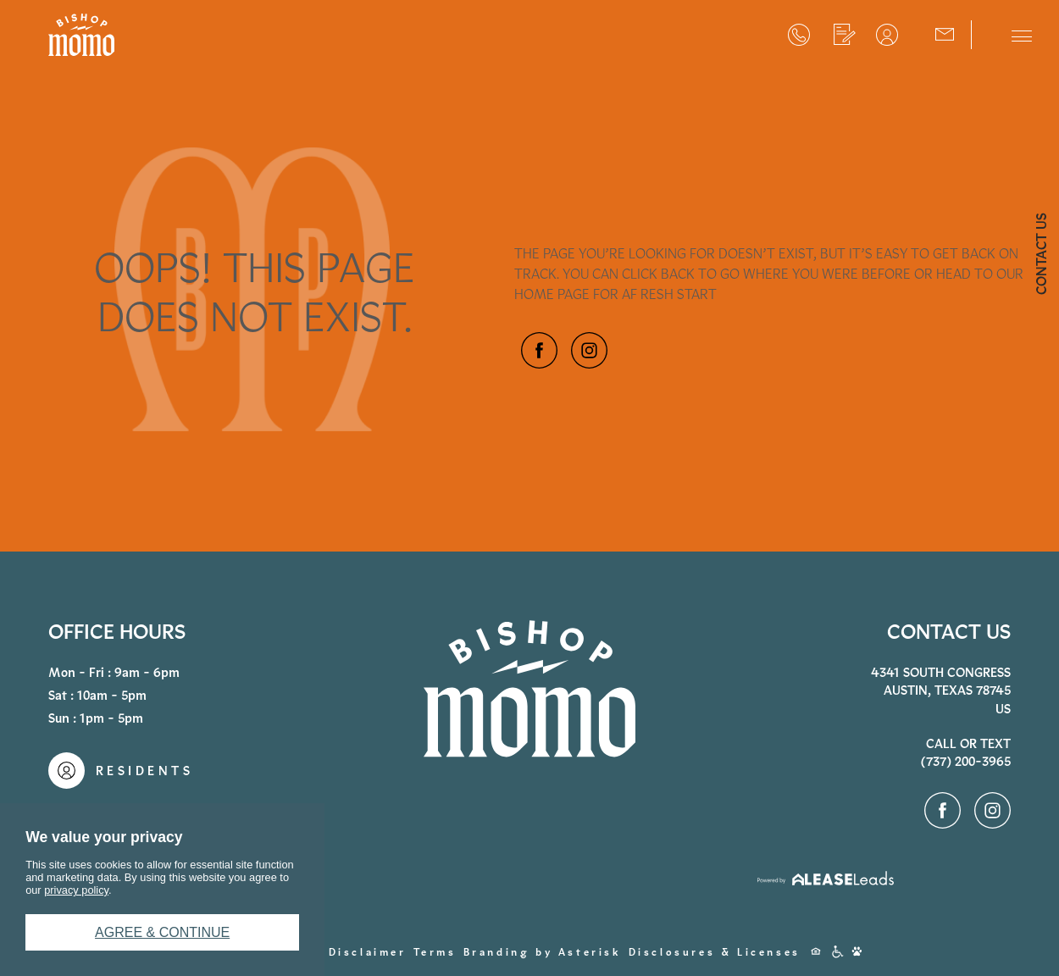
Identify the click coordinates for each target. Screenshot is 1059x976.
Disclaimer (368, 952)
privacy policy (76, 890)
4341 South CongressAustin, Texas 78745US (941, 691)
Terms (435, 952)
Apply (845, 35)
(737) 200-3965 (799, 35)
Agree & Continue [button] (162, 932)
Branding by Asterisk (542, 952)
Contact (944, 33)
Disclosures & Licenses (715, 952)
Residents (887, 35)
